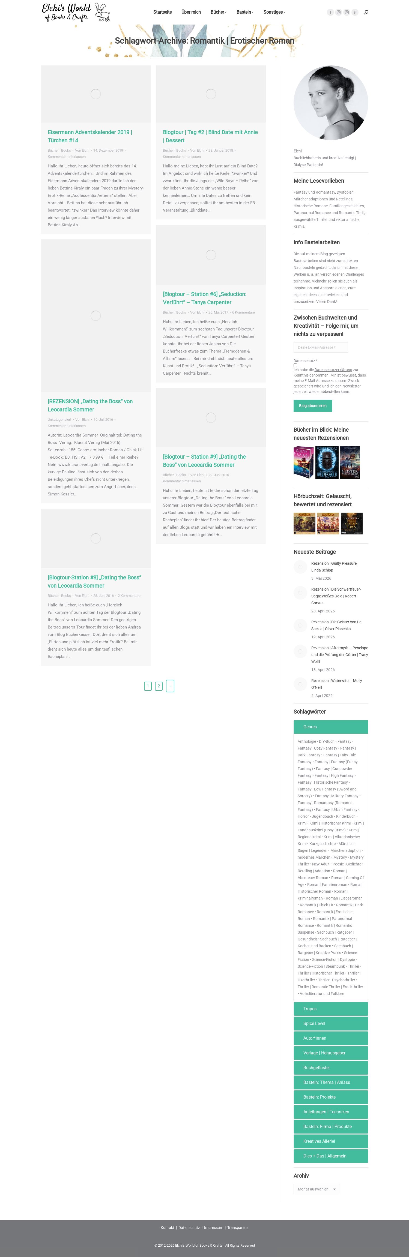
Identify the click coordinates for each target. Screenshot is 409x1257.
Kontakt (167, 1227)
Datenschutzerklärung (333, 370)
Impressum (213, 1227)
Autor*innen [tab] (311, 1038)
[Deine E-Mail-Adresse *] (321, 347)
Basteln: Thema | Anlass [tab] (323, 1082)
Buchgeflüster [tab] (313, 1067)
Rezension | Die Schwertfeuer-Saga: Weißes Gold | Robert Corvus (336, 596)
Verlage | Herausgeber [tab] (320, 1052)
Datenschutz (189, 1227)
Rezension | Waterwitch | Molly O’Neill (336, 684)
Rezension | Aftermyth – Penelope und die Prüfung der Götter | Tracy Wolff (339, 655)
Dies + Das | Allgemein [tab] (321, 1156)
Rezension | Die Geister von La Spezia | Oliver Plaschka (336, 625)
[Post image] (300, 567)
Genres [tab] (306, 726)
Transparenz (238, 1227)
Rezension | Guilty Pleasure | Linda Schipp (334, 566)
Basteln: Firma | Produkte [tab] (324, 1126)
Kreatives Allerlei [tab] (315, 1141)
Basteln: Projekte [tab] (316, 1097)
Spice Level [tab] (310, 1023)
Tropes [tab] (306, 1008)
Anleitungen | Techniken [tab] (322, 1111)
